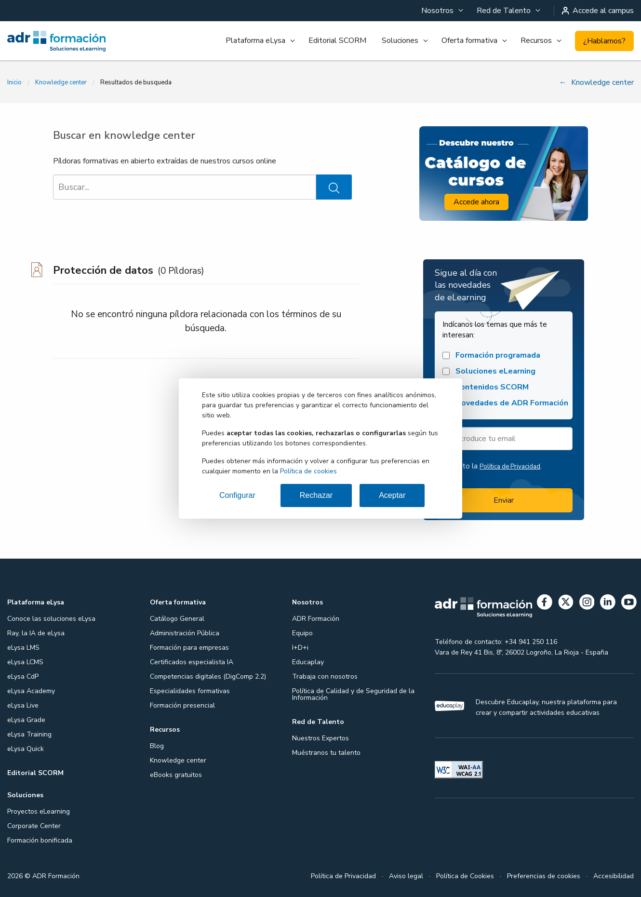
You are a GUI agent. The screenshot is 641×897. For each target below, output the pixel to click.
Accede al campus (598, 10)
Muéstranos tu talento (326, 752)
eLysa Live (23, 705)
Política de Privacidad (510, 466)
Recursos (536, 40)
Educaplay (308, 662)
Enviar (504, 500)
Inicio (14, 82)
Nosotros (437, 10)
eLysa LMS (23, 647)
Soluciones (400, 40)
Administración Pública (184, 633)
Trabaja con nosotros (325, 676)
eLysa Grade (26, 719)
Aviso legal (406, 876)
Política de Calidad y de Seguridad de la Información (353, 694)
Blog (157, 745)
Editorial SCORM (337, 40)
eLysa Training (29, 734)
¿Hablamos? (604, 41)
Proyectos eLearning (38, 811)
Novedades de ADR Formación (505, 403)
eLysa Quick (25, 748)
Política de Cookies (465, 876)
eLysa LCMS (25, 662)
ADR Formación (315, 618)
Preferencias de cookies (543, 876)
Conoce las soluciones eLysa (51, 618)
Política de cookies (308, 471)
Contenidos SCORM (485, 387)
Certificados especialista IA (191, 662)
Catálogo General (177, 618)
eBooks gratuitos (176, 774)
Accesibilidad (613, 876)
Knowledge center (61, 82)
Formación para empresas (189, 647)
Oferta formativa (469, 40)
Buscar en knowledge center (124, 135)
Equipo (302, 633)
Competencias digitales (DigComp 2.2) (208, 676)
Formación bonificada (39, 840)
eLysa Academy (31, 691)
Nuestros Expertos (320, 738)
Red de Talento (504, 10)
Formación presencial (182, 705)
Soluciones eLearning (488, 371)
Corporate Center (34, 825)
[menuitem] (441, 10)
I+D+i (300, 647)
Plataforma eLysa (255, 40)
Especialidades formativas (190, 691)
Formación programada (491, 355)
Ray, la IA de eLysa (36, 633)
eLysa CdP (23, 676)
